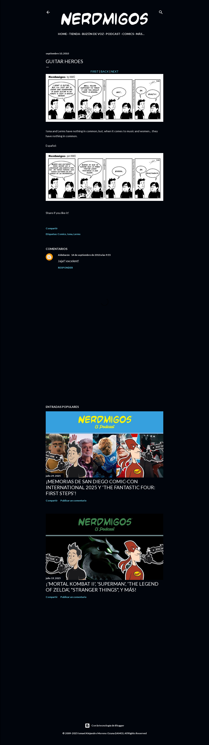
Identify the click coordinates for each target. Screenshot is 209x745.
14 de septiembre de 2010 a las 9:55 (91, 254)
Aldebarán (64, 254)
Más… (140, 34)
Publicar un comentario (73, 500)
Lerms (76, 234)
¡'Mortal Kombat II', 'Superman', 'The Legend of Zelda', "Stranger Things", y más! (102, 587)
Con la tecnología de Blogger (104, 725)
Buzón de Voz (93, 34)
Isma (69, 234)
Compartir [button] (52, 228)
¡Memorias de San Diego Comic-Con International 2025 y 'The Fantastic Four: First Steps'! (100, 487)
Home (62, 34)
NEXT (115, 71)
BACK (105, 71)
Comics (128, 34)
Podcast (113, 34)
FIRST (95, 71)
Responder (65, 267)
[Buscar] (160, 11)
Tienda (74, 34)
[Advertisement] (104, 366)
